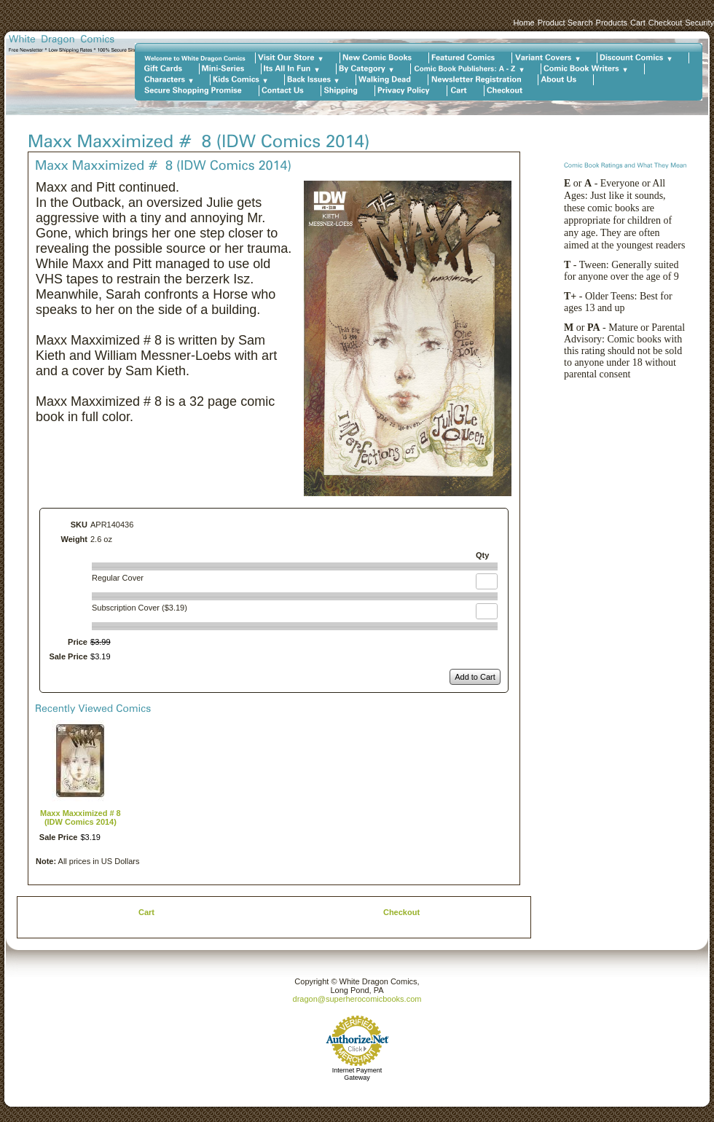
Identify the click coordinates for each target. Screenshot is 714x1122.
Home (523, 22)
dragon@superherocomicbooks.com (357, 998)
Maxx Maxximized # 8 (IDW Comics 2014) (80, 817)
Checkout (665, 22)
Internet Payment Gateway (357, 1074)
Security (699, 22)
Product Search (565, 22)
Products (611, 22)
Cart (638, 22)
